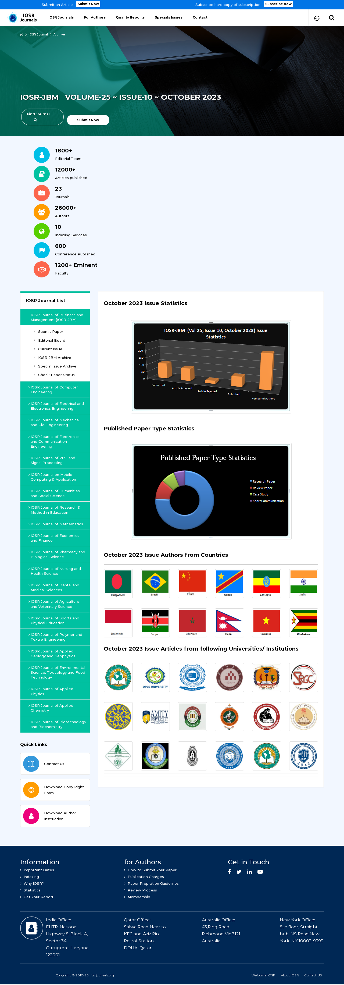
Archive (59, 34)
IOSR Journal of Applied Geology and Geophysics (52, 653)
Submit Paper (48, 331)
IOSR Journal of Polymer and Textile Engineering (55, 636)
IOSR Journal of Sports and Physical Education (54, 620)
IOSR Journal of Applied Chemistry (51, 707)
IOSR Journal (38, 34)
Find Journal (38, 117)
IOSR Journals (61, 17)
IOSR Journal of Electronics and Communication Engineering (54, 441)
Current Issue (48, 349)
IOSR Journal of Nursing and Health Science (54, 571)
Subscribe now (278, 4)
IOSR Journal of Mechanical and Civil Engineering (54, 422)
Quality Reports (130, 17)
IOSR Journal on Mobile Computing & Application (52, 476)
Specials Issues (168, 17)
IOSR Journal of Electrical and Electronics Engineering (56, 406)
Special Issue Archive (55, 366)
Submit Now (88, 4)
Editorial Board (49, 340)
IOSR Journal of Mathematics (56, 524)
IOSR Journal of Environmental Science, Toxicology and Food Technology (57, 672)
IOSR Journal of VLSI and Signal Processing (52, 460)
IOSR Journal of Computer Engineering (53, 389)
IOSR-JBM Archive (52, 357)
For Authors (95, 17)
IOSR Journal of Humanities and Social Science (54, 493)
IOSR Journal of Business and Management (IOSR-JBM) (57, 317)
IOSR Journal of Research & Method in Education (54, 509)
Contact (200, 17)
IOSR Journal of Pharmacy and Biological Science (57, 554)
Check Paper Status (54, 375)
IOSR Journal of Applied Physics (51, 691)
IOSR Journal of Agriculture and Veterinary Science (54, 603)
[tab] (211, 306)
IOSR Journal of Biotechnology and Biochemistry (57, 724)
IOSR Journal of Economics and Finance (54, 538)
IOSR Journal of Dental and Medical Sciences (54, 587)
